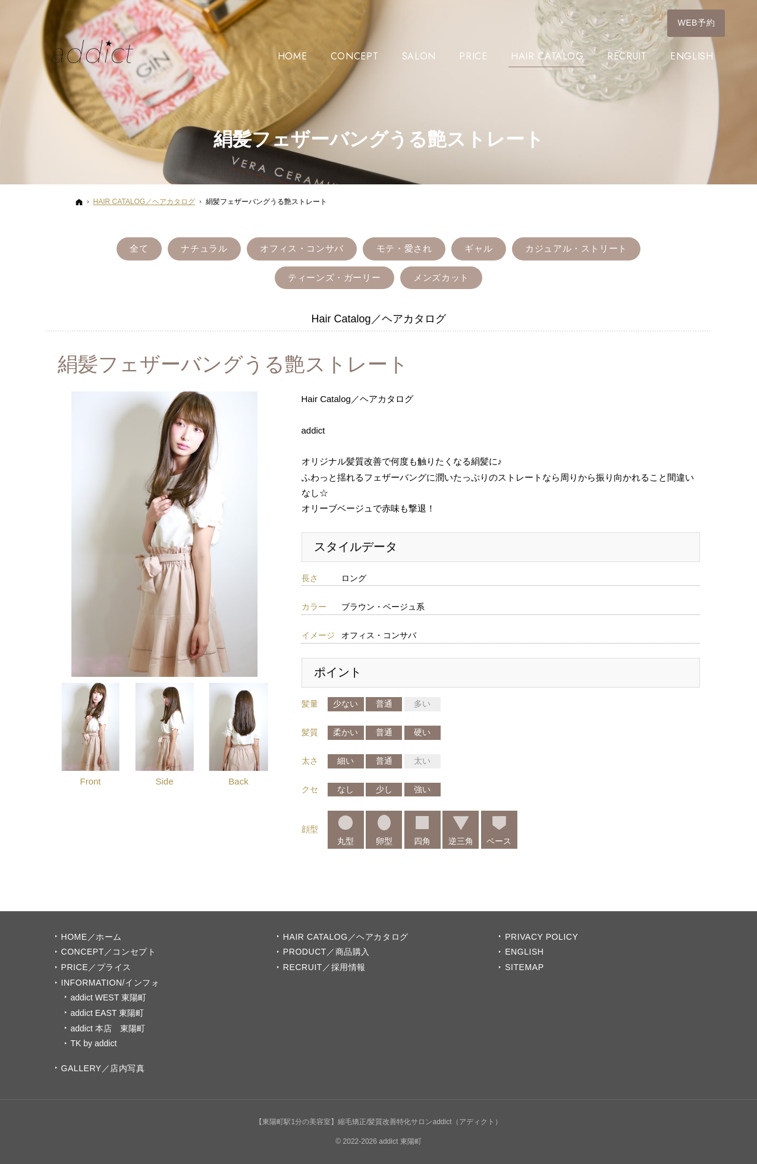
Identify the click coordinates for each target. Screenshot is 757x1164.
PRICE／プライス (96, 967)
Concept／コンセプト (108, 951)
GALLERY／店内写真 (103, 1068)
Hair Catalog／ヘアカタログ (346, 937)
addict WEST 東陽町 (108, 997)
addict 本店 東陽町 (108, 1028)
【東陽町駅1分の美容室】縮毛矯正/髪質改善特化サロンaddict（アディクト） (378, 1122)
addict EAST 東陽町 (107, 1013)
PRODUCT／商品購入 (326, 951)
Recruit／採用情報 (324, 967)
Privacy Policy (541, 937)
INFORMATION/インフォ (110, 982)
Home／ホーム (91, 937)
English (524, 951)
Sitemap (524, 967)
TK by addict (94, 1043)
